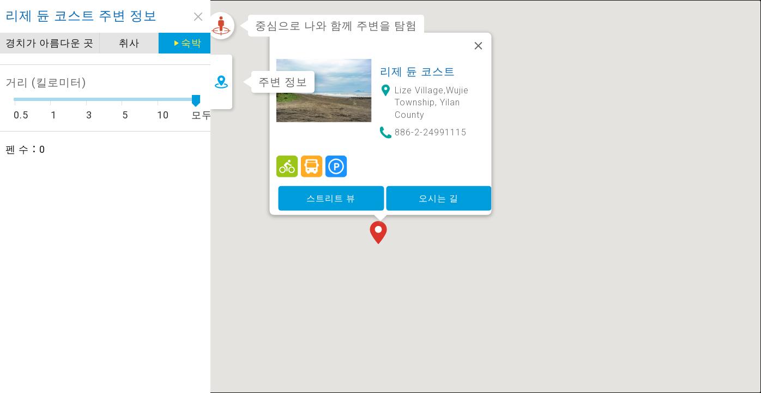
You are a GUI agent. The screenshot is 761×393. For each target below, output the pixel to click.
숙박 (185, 43)
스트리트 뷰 (330, 186)
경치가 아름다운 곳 (49, 43)
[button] (380, 222)
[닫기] (479, 34)
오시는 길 (438, 186)
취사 (127, 43)
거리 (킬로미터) (45, 82)
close (184, 17)
